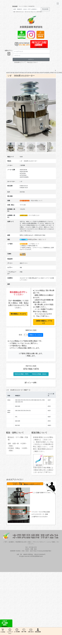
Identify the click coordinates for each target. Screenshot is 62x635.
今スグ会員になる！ (34, 215)
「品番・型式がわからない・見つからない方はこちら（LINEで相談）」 (28, 11)
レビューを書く (31, 382)
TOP (5, 542)
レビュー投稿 (51, 542)
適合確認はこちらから (18, 314)
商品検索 (14, 6)
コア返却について (34, 244)
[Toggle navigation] (57, 3)
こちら (25, 343)
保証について (42, 239)
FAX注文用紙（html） (39, 374)
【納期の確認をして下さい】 (43, 322)
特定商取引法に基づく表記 (23, 542)
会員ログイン (8, 50)
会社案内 (11, 542)
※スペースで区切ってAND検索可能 (26, 6)
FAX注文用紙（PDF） (22, 374)
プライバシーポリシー (39, 542)
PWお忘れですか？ (32, 62)
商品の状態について (36, 200)
